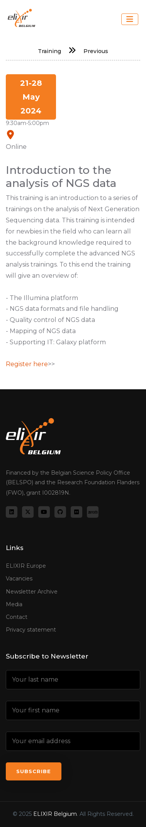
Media (14, 604)
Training (49, 51)
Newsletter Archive (32, 591)
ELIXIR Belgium (55, 813)
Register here (27, 364)
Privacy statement (31, 629)
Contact (16, 617)
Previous (95, 51)
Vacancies (19, 578)
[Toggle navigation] (129, 19)
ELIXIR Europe (26, 565)
